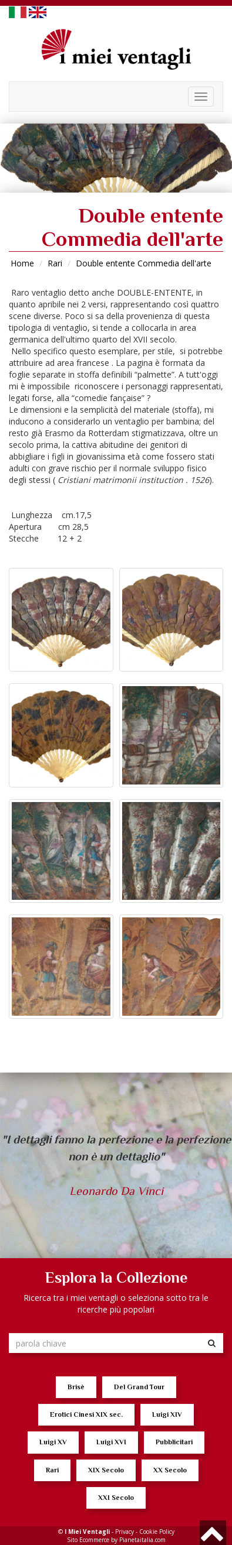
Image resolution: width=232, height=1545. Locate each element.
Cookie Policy (156, 1531)
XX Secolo (170, 1470)
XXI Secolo (116, 1497)
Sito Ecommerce (88, 1540)
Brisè (76, 1387)
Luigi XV (53, 1442)
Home (22, 263)
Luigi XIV (167, 1414)
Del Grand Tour (139, 1387)
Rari (55, 263)
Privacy (124, 1531)
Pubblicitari (174, 1442)
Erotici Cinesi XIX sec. (86, 1414)
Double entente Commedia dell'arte (143, 263)
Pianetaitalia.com (142, 1540)
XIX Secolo (106, 1470)
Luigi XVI (111, 1442)
